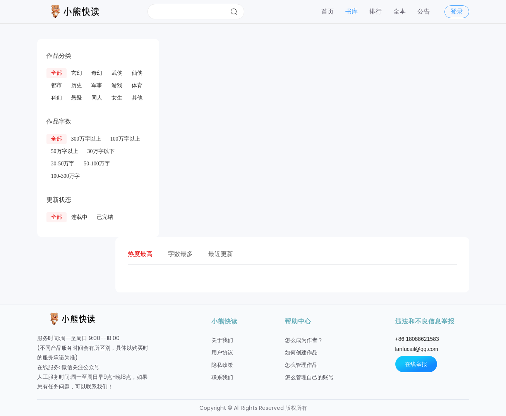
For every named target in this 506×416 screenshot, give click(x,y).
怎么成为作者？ (304, 340)
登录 (457, 11)
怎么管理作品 (301, 365)
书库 (351, 11)
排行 (375, 11)
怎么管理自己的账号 (309, 377)
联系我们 (222, 377)
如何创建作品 (301, 352)
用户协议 (222, 352)
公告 (423, 11)
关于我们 (222, 340)
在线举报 (416, 364)
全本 (399, 11)
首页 (327, 11)
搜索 (234, 11)
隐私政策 (222, 365)
